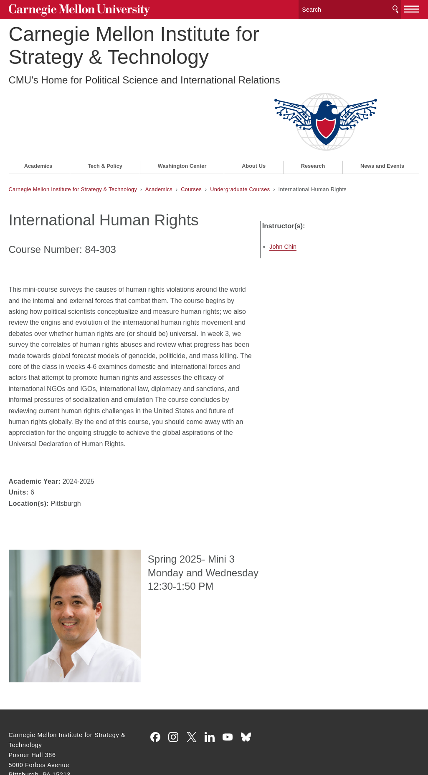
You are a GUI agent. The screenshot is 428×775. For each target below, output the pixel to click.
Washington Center (182, 99)
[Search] (350, 8)
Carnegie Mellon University (71, 9)
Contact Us (25, 722)
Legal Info (23, 738)
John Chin (320, 168)
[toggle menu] (412, 7)
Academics (38, 99)
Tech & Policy (105, 99)
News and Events (382, 99)
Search (395, 8)
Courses (192, 122)
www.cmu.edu (70, 738)
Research (313, 99)
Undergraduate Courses (240, 122)
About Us (254, 99)
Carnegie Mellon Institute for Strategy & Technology (134, 43)
